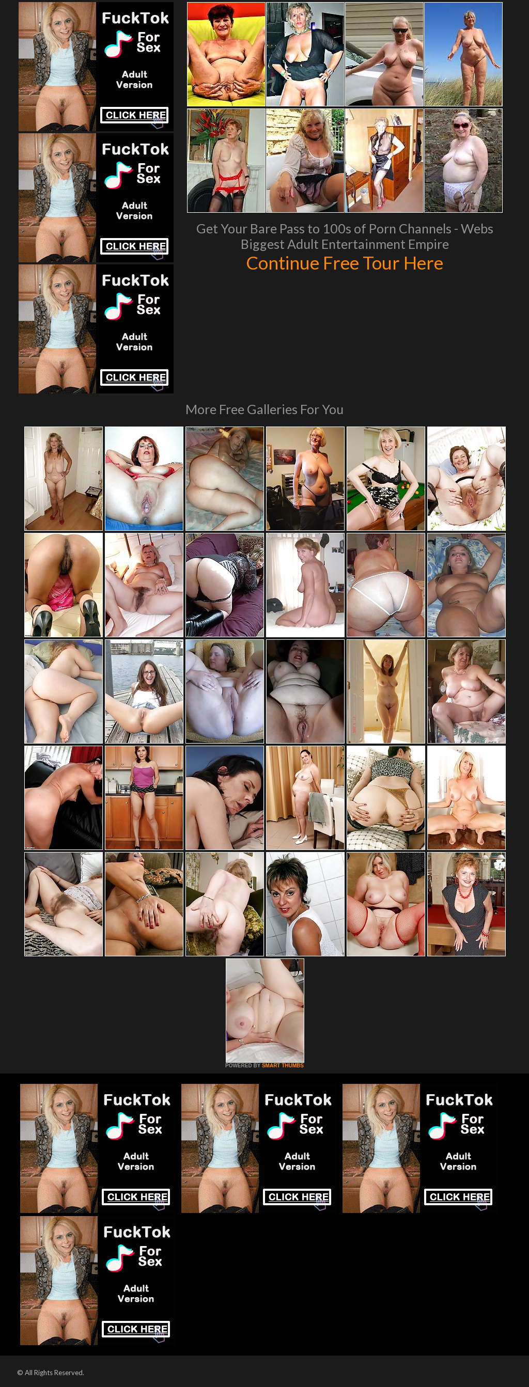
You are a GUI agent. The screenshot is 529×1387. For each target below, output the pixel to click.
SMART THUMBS (283, 1065)
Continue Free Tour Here (344, 262)
